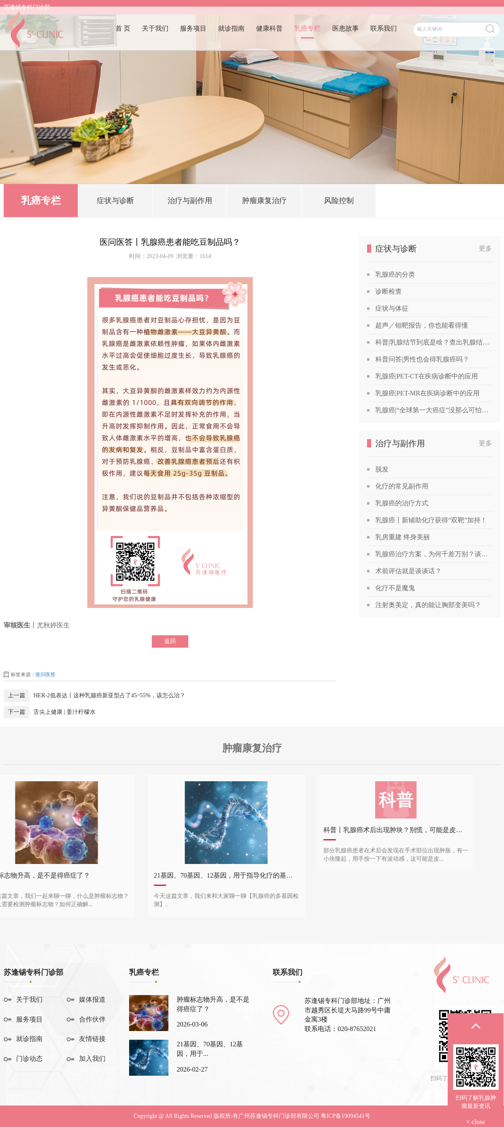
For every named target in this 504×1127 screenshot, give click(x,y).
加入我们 (92, 1058)
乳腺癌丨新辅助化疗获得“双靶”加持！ (431, 520)
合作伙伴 (92, 1019)
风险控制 (339, 203)
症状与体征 (391, 308)
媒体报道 (92, 999)
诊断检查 (388, 291)
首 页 (122, 36)
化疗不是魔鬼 (395, 587)
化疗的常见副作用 (401, 486)
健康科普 (269, 36)
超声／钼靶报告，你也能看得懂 (421, 325)
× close (475, 1121)
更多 (485, 248)
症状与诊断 (115, 203)
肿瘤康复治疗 (264, 203)
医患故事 (345, 36)
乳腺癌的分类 (395, 274)
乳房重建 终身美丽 (402, 537)
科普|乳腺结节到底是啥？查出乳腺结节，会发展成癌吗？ (433, 342)
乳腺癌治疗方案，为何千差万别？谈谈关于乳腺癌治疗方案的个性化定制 (433, 554)
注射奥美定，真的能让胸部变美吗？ (428, 604)
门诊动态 (29, 1058)
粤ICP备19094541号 (345, 1116)
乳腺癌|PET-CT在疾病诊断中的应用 (426, 376)
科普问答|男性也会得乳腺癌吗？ (422, 359)
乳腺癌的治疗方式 (401, 503)
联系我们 (383, 36)
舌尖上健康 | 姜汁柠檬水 (65, 712)
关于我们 (155, 36)
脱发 (382, 469)
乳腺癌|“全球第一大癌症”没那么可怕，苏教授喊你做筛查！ (433, 410)
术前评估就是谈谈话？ (408, 570)
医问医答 (45, 674)
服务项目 (193, 36)
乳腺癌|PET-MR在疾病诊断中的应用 (427, 393)
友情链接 (92, 1038)
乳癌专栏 (307, 36)
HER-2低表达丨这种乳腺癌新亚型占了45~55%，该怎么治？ (109, 695)
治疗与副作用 (190, 203)
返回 (170, 641)
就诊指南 (231, 36)
